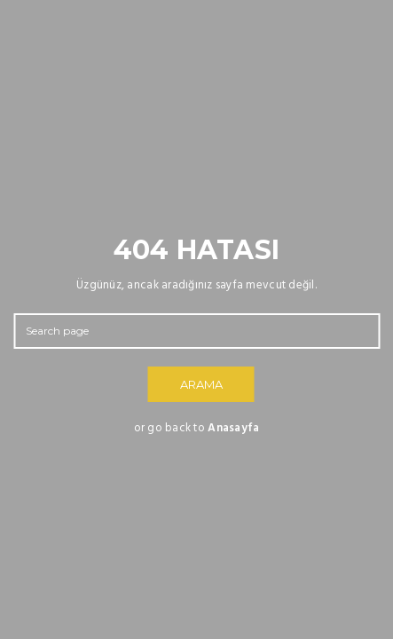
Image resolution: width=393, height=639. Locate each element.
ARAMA (201, 384)
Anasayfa (233, 428)
